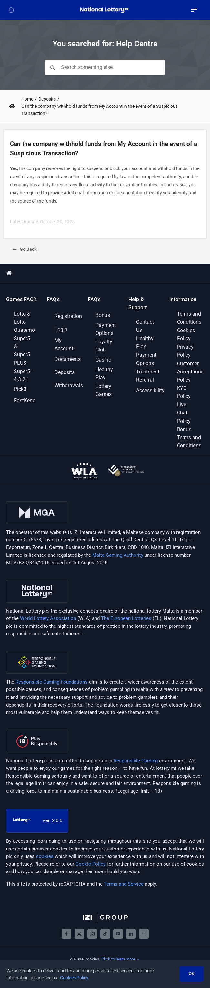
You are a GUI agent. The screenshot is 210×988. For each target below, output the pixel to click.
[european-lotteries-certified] (126, 467)
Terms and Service (124, 884)
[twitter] (79, 934)
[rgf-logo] (36, 653)
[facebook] (66, 934)
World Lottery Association (48, 618)
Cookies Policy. (75, 977)
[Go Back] (24, 249)
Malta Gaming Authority (117, 555)
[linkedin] (131, 934)
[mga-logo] (36, 503)
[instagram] (92, 934)
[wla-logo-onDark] (84, 465)
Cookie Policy (90, 864)
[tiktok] (105, 934)
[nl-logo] (36, 582)
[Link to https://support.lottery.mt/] (12, 106)
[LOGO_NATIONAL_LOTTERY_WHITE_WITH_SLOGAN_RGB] (105, 9)
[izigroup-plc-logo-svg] (105, 914)
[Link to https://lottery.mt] (11, 10)
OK (191, 973)
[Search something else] (105, 67)
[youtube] (118, 934)
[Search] (53, 67)
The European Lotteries (126, 618)
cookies (45, 856)
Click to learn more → (120, 959)
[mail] (144, 934)
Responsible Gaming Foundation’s (51, 682)
